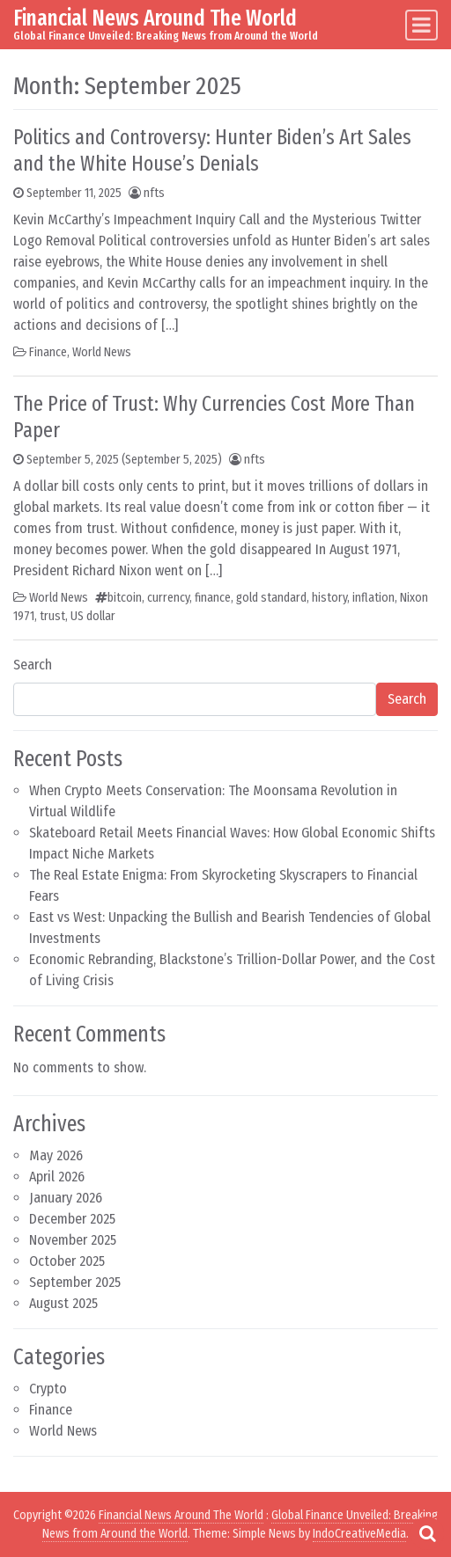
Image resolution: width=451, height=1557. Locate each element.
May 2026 (56, 1155)
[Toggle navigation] (421, 25)
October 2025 (67, 1261)
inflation (373, 597)
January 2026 (65, 1197)
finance (213, 597)
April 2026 (57, 1176)
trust (52, 616)
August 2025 (63, 1303)
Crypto (48, 1388)
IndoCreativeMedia (359, 1533)
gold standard (271, 597)
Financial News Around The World (155, 18)
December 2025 (72, 1218)
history (329, 597)
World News (101, 352)
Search (32, 664)
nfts (154, 193)
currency (168, 597)
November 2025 (72, 1240)
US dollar (92, 616)
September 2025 (75, 1282)
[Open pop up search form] (427, 1533)
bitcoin (124, 597)
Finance (48, 352)
